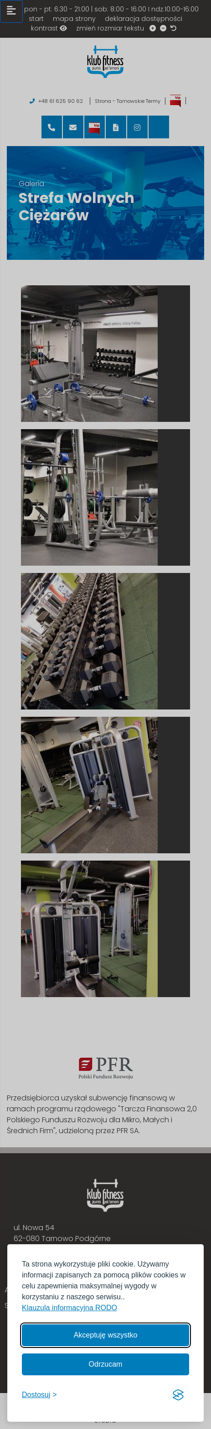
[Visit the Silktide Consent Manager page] (178, 1395)
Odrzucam (106, 1364)
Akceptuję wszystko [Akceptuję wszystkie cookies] (106, 1335)
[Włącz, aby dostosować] (39, 1395)
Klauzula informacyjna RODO (69, 1308)
